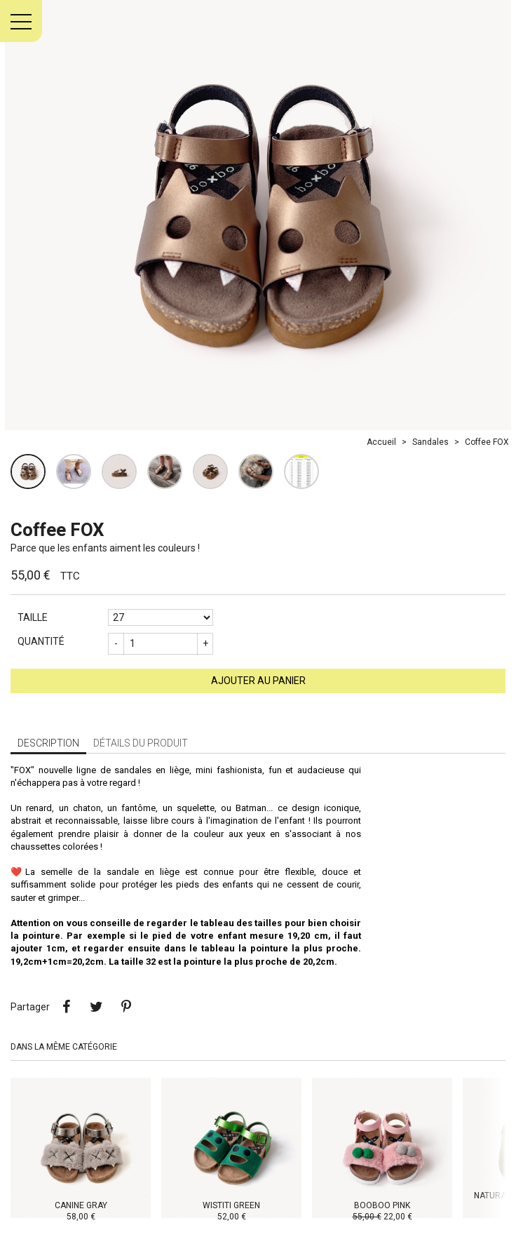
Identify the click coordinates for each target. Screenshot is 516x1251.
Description (48, 743)
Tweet (96, 1007)
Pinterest (126, 1007)
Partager (66, 1007)
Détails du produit (140, 743)
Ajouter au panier (258, 680)
